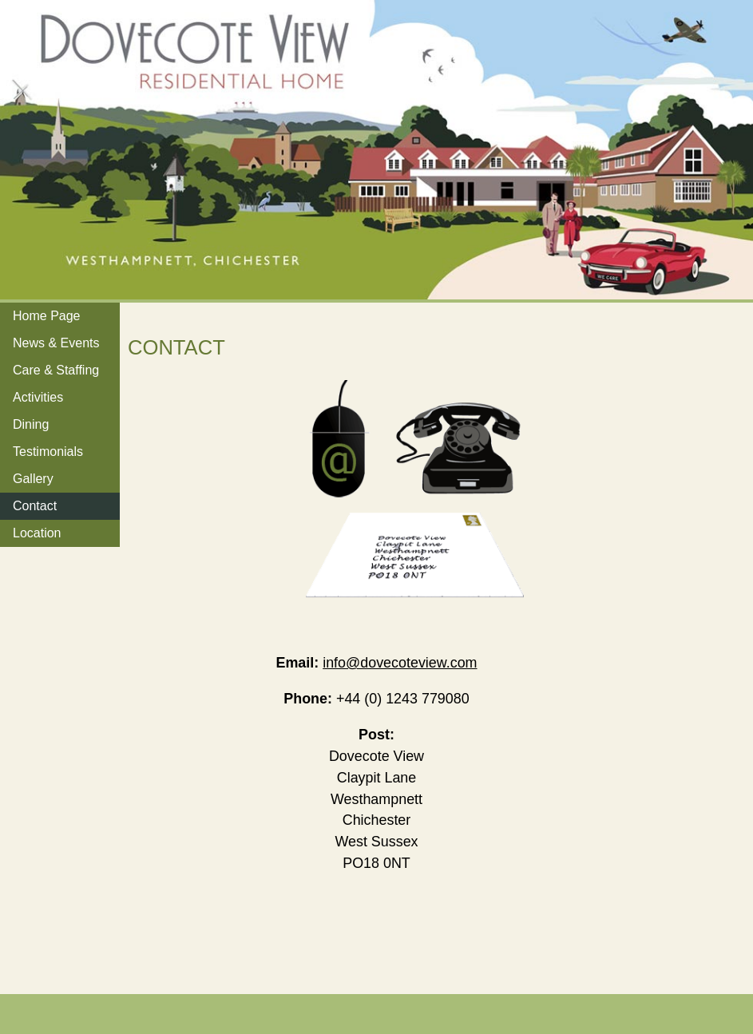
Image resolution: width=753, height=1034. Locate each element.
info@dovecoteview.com (400, 663)
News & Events (56, 343)
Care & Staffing (56, 370)
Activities (38, 397)
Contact (35, 506)
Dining (31, 424)
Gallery (33, 478)
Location (37, 533)
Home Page (47, 316)
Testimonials (48, 451)
